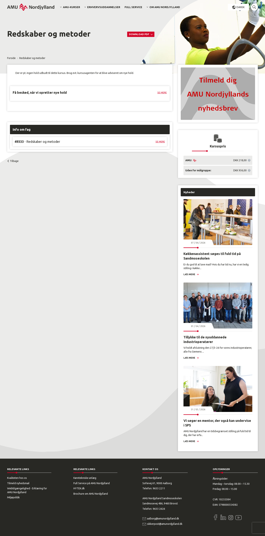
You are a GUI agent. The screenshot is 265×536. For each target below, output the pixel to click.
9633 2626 (159, 508)
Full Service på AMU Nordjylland (91, 483)
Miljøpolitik (13, 497)
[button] (254, 7)
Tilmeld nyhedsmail (18, 483)
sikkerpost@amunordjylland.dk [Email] (164, 523)
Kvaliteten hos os (17, 477)
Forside (11, 58)
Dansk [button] (240, 7)
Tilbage (14, 161)
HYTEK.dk (79, 488)
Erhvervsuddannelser (103, 7)
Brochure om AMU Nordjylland (90, 493)
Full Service (133, 7)
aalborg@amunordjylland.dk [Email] (163, 518)
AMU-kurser (71, 7)
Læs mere (189, 274)
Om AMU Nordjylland (164, 7)
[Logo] (30, 7)
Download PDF (139, 34)
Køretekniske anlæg (84, 477)
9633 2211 (159, 488)
